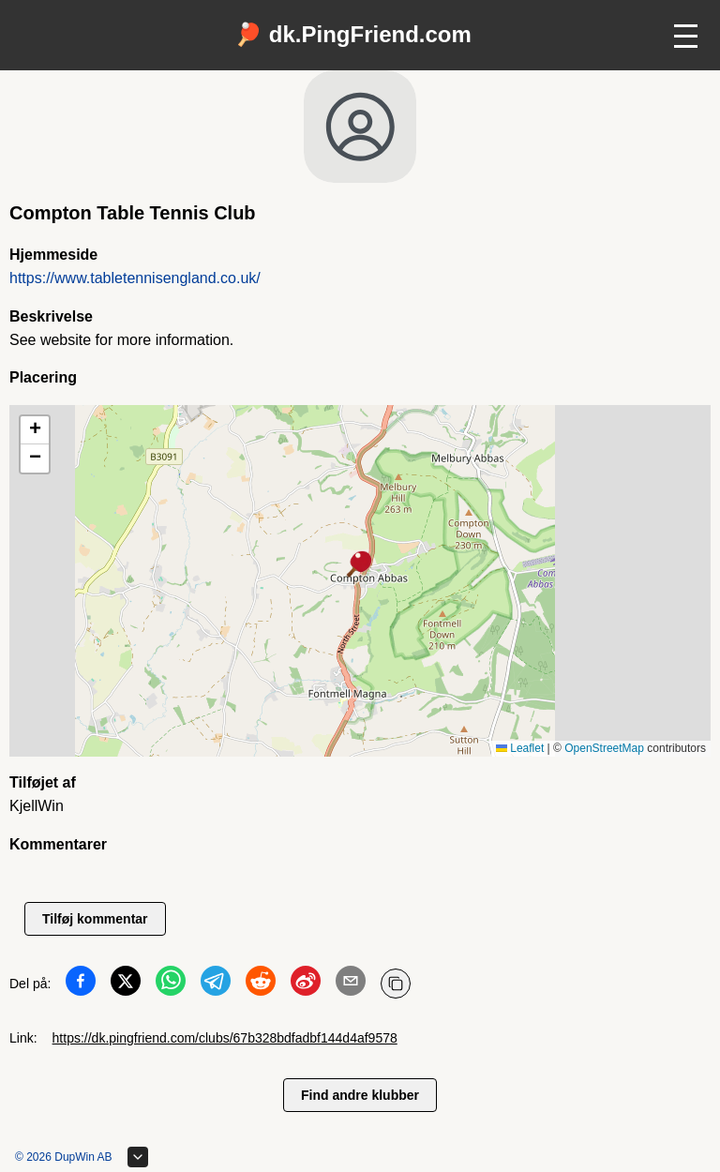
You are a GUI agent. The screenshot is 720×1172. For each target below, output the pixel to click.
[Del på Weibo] (306, 984)
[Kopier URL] (396, 984)
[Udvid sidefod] (138, 1157)
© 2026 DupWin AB (63, 1157)
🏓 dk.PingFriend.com (353, 34)
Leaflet (520, 748)
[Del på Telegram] (216, 984)
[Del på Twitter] (126, 984)
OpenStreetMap (604, 748)
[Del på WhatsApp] (171, 984)
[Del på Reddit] (261, 984)
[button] (360, 565)
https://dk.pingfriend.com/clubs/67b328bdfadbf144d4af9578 (225, 1037)
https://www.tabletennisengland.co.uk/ (135, 278)
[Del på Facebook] (81, 984)
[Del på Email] (351, 984)
